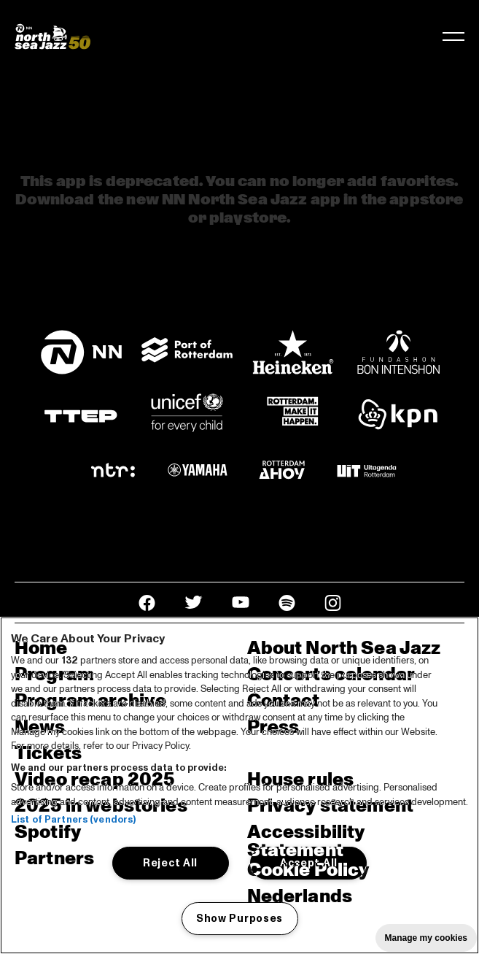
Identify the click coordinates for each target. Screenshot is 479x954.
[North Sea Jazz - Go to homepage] (52, 36)
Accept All (309, 862)
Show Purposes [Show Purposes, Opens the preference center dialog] (239, 918)
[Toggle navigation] (453, 36)
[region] (239, 785)
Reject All (170, 862)
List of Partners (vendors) (73, 819)
